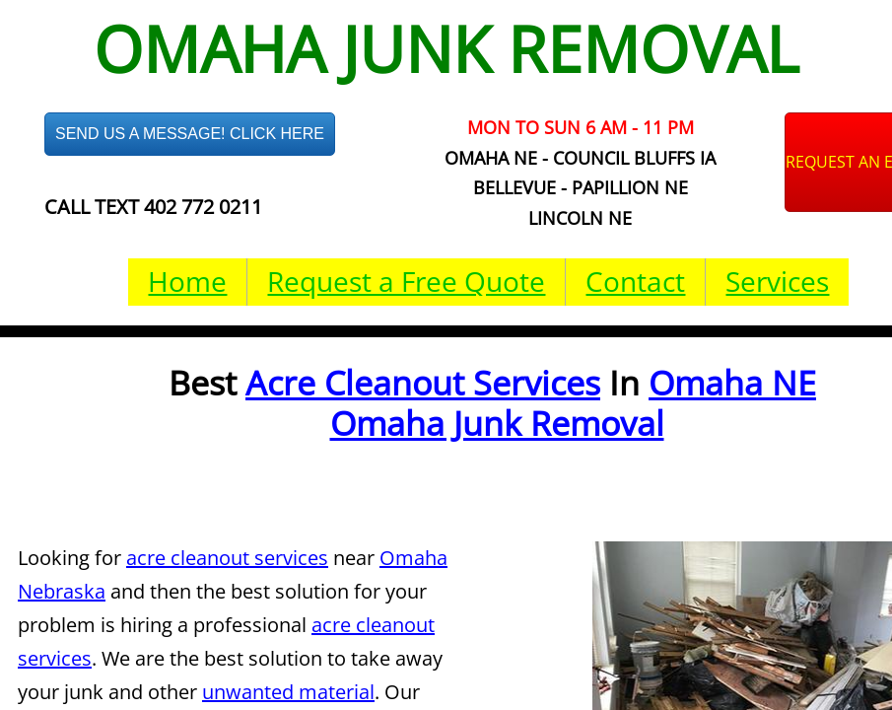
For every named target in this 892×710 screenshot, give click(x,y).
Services (777, 281)
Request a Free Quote (406, 281)
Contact (635, 281)
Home (187, 281)
